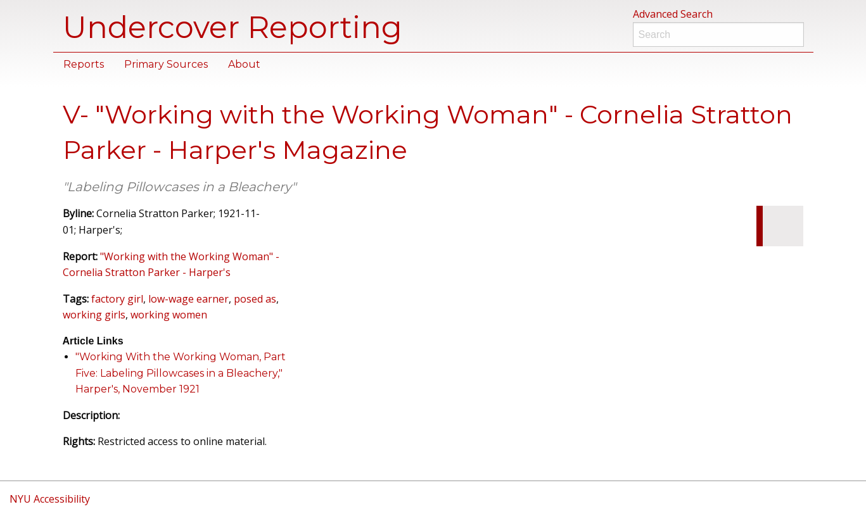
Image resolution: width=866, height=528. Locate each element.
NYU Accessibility (50, 499)
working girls (94, 315)
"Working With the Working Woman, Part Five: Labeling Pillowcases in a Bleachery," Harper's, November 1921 (180, 373)
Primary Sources (166, 64)
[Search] (718, 34)
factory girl (117, 299)
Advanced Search (673, 14)
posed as (255, 299)
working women (169, 315)
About (244, 64)
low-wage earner (188, 299)
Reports (83, 64)
